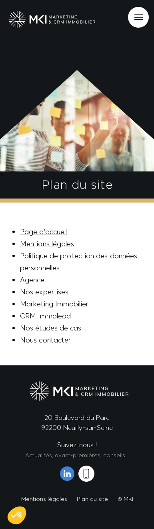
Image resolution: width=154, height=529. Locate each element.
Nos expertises (44, 291)
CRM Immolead (45, 315)
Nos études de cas (51, 327)
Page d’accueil (43, 231)
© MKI (125, 499)
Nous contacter (45, 340)
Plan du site (92, 499)
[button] (16, 515)
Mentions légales (47, 243)
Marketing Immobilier (54, 303)
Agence (32, 279)
